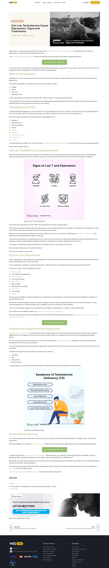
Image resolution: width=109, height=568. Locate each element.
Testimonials (75, 555)
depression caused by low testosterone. (50, 311)
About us (50, 2)
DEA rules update (47, 559)
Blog (44, 2)
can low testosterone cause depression (60, 51)
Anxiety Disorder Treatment (50, 549)
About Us (74, 557)
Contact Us (57, 2)
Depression (17, 21)
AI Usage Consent (76, 562)
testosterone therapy (63, 340)
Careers (74, 564)
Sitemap (74, 566)
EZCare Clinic (33, 472)
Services (38, 2)
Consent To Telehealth (77, 559)
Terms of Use (75, 547)
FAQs (63, 2)
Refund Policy (75, 553)
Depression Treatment (48, 551)
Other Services (47, 557)
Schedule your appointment (18, 472)
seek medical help (38, 444)
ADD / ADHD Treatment (49, 547)
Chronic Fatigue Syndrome (50, 555)
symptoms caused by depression (23, 56)
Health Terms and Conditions (79, 549)
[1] (67, 224)
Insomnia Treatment (48, 553)
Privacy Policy (75, 551)
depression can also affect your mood (55, 143)
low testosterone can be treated (34, 455)
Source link (14, 488)
